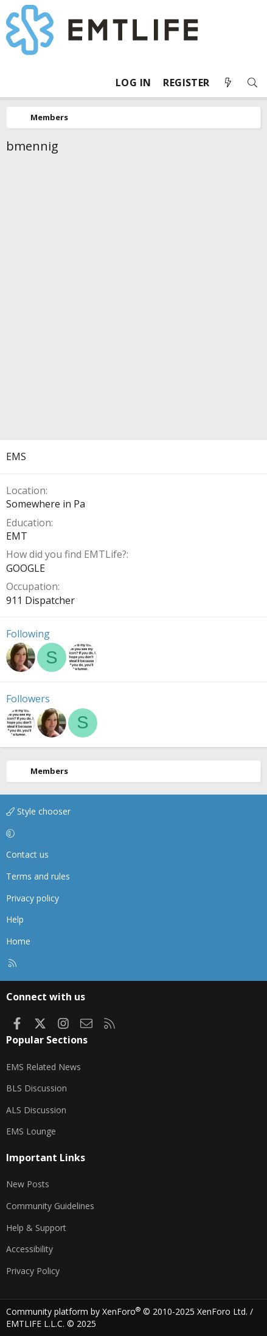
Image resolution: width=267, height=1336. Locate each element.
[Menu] (15, 82)
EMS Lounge (31, 1131)
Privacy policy (32, 898)
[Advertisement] (133, 300)
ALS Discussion (36, 1110)
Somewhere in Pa (45, 503)
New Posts (27, 1184)
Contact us (27, 854)
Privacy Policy (33, 1271)
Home (18, 941)
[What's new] (228, 83)
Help (15, 919)
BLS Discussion (36, 1088)
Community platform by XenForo (127, 1311)
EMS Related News (43, 1067)
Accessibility (29, 1249)
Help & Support (36, 1227)
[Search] (252, 83)
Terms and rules (38, 876)
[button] (131, 833)
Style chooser (38, 811)
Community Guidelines (50, 1206)
